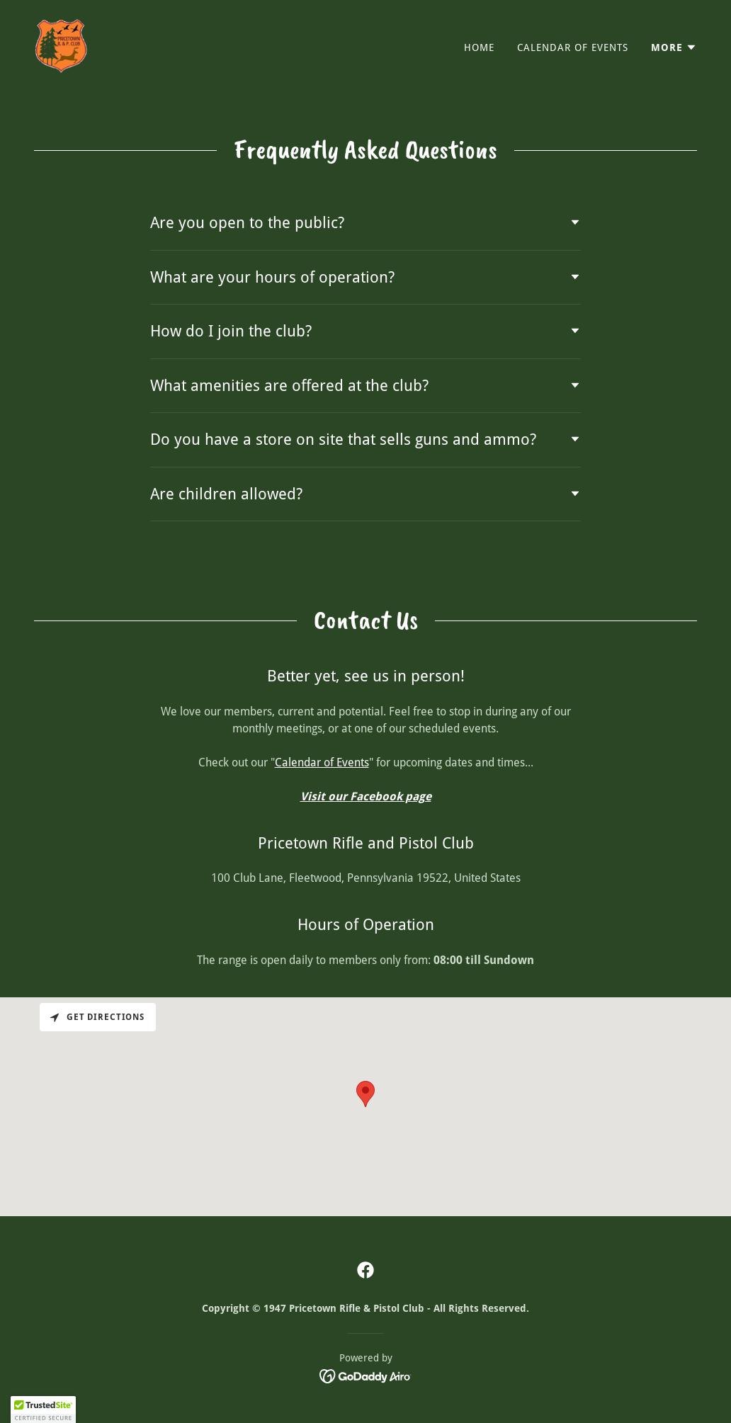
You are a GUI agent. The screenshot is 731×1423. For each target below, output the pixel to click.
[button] (674, 47)
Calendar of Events (322, 762)
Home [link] (479, 47)
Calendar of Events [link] (572, 47)
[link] (61, 44)
